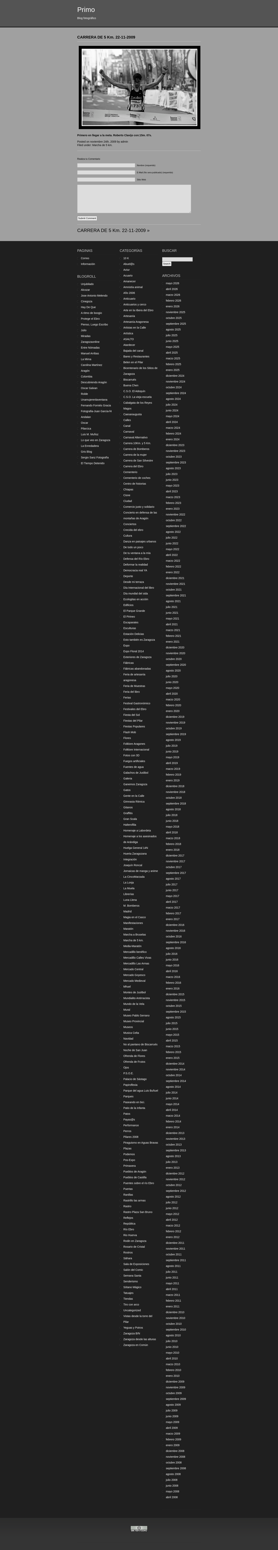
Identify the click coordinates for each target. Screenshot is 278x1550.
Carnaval (128, 431)
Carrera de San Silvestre (138, 460)
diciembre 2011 (175, 1242)
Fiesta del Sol (131, 714)
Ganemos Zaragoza (135, 784)
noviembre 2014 (175, 1069)
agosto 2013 (173, 1156)
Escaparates (130, 622)
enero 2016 (173, 988)
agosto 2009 (173, 1404)
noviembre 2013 (175, 1138)
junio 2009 (172, 1416)
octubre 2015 (174, 1005)
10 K (126, 258)
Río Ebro (128, 1229)
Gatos (127, 790)
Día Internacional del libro (138, 587)
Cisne (126, 495)
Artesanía (129, 316)
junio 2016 (172, 959)
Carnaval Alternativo (135, 437)
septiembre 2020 (176, 664)
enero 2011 (173, 1306)
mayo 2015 (172, 1034)
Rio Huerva (130, 1235)
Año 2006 (129, 292)
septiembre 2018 (176, 803)
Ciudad (127, 501)
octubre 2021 (174, 589)
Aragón (85, 370)
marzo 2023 (173, 497)
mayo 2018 (172, 826)
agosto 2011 (173, 1266)
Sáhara (127, 1258)
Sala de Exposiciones (136, 1264)
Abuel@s (128, 264)
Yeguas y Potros (133, 1327)
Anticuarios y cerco (134, 304)
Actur (126, 269)
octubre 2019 (174, 728)
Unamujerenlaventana (94, 399)
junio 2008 (172, 1485)
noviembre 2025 (175, 312)
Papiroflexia (130, 1084)
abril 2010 (172, 1358)
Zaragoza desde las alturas (139, 1339)
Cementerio (130, 472)
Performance (131, 1125)
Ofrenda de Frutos (134, 1061)
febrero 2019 (173, 774)
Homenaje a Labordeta (137, 830)
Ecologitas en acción (135, 599)
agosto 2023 (173, 468)
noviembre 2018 (175, 791)
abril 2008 (172, 1497)
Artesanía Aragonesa (136, 321)
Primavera (129, 1165)
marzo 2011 (173, 1294)
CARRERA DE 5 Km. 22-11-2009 (106, 37)
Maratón (128, 928)
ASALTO (128, 339)
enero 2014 (173, 1127)
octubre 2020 (174, 659)
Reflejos (128, 1217)
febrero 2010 (173, 1370)
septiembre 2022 (176, 526)
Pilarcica (86, 428)
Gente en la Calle (133, 795)
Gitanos (128, 807)
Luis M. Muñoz (89, 434)
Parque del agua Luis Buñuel (140, 1090)
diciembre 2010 (175, 1312)
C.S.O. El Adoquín (134, 391)
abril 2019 (172, 763)
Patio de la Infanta (134, 1108)
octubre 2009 (174, 1393)
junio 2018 (172, 820)
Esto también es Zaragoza (139, 639)
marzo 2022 (173, 560)
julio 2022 (171, 537)
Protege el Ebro (90, 318)
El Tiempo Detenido (92, 463)
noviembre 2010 (175, 1318)
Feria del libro (131, 691)
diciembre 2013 (175, 1133)
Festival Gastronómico (136, 703)
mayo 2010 (172, 1352)
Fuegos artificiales (134, 761)
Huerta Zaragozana (135, 853)
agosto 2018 (173, 809)
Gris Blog (86, 451)
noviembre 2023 (175, 450)
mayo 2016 (172, 965)
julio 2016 (171, 953)
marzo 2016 (173, 976)
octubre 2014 (174, 1075)
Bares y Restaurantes (136, 356)
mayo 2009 (172, 1422)
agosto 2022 (173, 531)
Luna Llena (130, 899)
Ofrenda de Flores (134, 1055)
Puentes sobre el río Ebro (138, 1183)
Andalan (86, 417)
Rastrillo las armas (134, 1200)
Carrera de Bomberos (136, 449)
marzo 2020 (173, 699)
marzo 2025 (173, 358)
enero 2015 (173, 1057)
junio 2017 (172, 890)
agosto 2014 (173, 1086)
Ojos (126, 1067)
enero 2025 (173, 370)
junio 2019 (172, 751)
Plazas (127, 1148)
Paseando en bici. (134, 1102)
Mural (126, 1009)
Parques (128, 1096)
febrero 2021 (173, 635)
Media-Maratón (132, 946)
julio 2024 (171, 404)
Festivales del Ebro (134, 709)
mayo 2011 (172, 1283)
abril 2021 (172, 624)
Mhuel (127, 986)
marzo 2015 (173, 1046)
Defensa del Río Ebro (136, 558)
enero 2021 (173, 641)
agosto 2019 (173, 739)
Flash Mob (129, 732)
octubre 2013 (174, 1144)
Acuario (127, 275)
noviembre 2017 (175, 861)
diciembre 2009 (175, 1381)
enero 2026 (173, 306)
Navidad (128, 1038)
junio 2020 (172, 682)
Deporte (128, 576)
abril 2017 (172, 901)
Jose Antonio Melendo (94, 295)
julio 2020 (171, 676)
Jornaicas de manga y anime (140, 871)
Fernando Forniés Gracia (96, 405)
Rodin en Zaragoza (134, 1240)
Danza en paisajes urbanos (139, 541)
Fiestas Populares (134, 726)
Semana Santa (132, 1275)
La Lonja (128, 882)
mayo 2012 (172, 1213)
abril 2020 (172, 693)
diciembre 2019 (175, 716)
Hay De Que (88, 307)
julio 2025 (171, 335)
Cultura (127, 535)
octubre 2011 (174, 1254)
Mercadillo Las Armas (136, 963)
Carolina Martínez (91, 364)
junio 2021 (172, 612)
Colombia (86, 376)
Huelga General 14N (135, 847)
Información (88, 264)
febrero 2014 (173, 1121)
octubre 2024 (174, 387)
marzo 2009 (173, 1433)
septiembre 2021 (176, 595)
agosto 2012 (173, 1196)
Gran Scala (130, 818)
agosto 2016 (173, 948)
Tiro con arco (131, 1304)
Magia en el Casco (134, 917)
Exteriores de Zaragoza (137, 657)
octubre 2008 (174, 1462)
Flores (127, 738)
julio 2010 (171, 1341)
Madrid (127, 911)
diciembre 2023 (175, 445)
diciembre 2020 (175, 647)
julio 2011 (171, 1271)
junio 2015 (172, 1029)
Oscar (84, 422)
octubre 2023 (174, 456)
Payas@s (129, 1119)
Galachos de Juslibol (135, 772)
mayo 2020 (172, 687)
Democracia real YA (135, 570)
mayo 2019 (172, 757)
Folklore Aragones (134, 743)
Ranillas (128, 1194)
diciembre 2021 (175, 578)
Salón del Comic (133, 1269)
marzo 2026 (173, 294)
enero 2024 (173, 439)
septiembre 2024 (176, 393)
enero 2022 (173, 572)
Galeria (127, 778)
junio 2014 (172, 1098)
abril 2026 (172, 289)
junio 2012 (172, 1208)
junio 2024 (172, 410)
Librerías (128, 894)
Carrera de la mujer (135, 454)
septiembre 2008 (176, 1468)
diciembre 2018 (175, 786)
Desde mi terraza (133, 581)
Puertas (128, 1188)
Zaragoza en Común (135, 1345)
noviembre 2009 (175, 1387)
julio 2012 (171, 1202)
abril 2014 (172, 1109)
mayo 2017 (172, 896)
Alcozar (85, 289)
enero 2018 (173, 849)
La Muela (129, 888)
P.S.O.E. (128, 1073)
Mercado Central (133, 969)
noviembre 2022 (175, 514)
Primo (86, 9)
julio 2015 (171, 1023)
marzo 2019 (173, 768)
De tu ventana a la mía (137, 553)
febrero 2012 (173, 1231)
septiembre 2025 (176, 323)
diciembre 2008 (175, 1450)
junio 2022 (172, 543)
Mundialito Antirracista (136, 998)
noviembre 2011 (175, 1248)
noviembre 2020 (175, 653)
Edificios (128, 605)
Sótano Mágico (132, 1287)
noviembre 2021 (175, 583)
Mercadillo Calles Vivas (137, 957)
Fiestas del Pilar (133, 720)
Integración (130, 859)
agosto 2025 (173, 329)
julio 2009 (171, 1410)
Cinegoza (86, 301)
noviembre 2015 (175, 1000)
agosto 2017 (173, 878)
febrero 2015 (173, 1052)
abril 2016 (172, 971)
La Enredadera (90, 445)
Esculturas (129, 628)
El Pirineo (129, 616)
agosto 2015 (173, 1017)
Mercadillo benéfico (135, 951)
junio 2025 (172, 341)
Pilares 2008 (130, 1136)
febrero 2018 (173, 844)
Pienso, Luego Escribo (94, 324)
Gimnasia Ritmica (134, 801)
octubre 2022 (174, 520)
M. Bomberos (131, 905)
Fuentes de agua (133, 766)
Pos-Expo (129, 1160)
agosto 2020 (173, 670)
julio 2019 (171, 745)
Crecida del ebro (133, 529)
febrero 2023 (173, 502)
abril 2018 (172, 832)
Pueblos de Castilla (135, 1177)
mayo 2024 (172, 416)
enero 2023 (173, 508)
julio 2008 (171, 1479)
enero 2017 (173, 919)
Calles (127, 420)
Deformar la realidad (135, 564)
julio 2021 (171, 607)
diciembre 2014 (175, 1063)
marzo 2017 (173, 907)
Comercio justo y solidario (138, 506)
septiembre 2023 (176, 462)
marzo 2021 (173, 630)
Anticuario (129, 298)
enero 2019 (173, 780)
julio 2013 (171, 1161)
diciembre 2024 (175, 375)
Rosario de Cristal (134, 1246)
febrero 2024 (173, 433)
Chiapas (128, 489)
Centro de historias (134, 483)
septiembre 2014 (176, 1081)
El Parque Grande (134, 610)
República (129, 1223)
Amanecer (129, 281)
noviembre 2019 (175, 722)
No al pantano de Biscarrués (140, 1044)
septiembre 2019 (176, 734)
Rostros (128, 1252)
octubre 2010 (174, 1323)
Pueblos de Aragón (134, 1171)
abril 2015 (172, 1040)
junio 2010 (172, 1346)
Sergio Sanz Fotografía (95, 457)
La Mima (86, 359)
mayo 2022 (172, 549)
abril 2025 (172, 352)
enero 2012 (173, 1237)
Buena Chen (130, 385)
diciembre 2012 (175, 1173)
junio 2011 (172, 1277)
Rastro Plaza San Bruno (137, 1212)
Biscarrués (129, 379)
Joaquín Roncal (132, 865)
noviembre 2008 (175, 1456)
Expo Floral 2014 (133, 651)
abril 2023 (172, 491)
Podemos (129, 1154)
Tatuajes (128, 1292)
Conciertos (129, 524)
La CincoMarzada (134, 876)
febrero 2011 (173, 1300)
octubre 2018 (174, 797)
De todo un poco (133, 547)
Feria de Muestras (134, 686)
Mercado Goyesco (134, 975)
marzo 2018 (173, 838)
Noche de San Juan (135, 1050)
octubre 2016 (174, 936)
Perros (127, 1131)
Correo (85, 258)
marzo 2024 (173, 427)
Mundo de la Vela (133, 1003)
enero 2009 (173, 1445)
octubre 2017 (174, 867)
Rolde (84, 393)
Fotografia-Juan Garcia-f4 (96, 411)
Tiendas (128, 1298)
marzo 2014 (173, 1115)
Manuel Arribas (90, 353)
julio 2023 (171, 474)
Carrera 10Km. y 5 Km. (137, 443)
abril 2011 (172, 1289)
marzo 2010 (173, 1364)
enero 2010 (173, 1375)
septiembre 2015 (176, 1011)
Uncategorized (132, 1310)
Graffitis (128, 813)
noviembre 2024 (175, 381)
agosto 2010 (173, 1335)
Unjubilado (87, 284)
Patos (126, 1113)
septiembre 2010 (176, 1329)
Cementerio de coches (136, 477)
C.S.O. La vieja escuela (137, 396)
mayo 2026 (172, 283)
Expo (126, 645)
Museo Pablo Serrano (136, 1015)
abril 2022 (172, 554)
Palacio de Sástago (135, 1079)
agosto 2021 (173, 601)
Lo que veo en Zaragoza (95, 440)
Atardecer (129, 344)
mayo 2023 (172, 485)
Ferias (127, 697)
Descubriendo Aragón (94, 382)
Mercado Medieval (134, 980)
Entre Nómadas (90, 347)
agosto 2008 (173, 1474)
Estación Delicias (133, 633)
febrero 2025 (173, 364)
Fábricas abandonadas (137, 668)
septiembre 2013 (176, 1150)
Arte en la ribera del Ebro (138, 310)
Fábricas (128, 662)
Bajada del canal (133, 350)
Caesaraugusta (132, 414)
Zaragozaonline (90, 341)
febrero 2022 (173, 566)
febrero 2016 (173, 982)
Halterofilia (129, 824)
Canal (127, 425)
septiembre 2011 (176, 1260)
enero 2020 (173, 711)
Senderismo (130, 1281)
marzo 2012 (173, 1225)
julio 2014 (171, 1092)
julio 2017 (171, 884)
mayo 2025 (172, 346)
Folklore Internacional (136, 749)
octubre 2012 (174, 1185)
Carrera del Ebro (133, 466)
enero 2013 (173, 1167)
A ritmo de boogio (91, 312)
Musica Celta (131, 1032)
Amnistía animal (133, 287)
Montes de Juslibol (134, 992)
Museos (128, 1027)
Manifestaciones (133, 923)
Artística (128, 333)
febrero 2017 (173, 913)
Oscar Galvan (89, 388)
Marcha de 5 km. (102, 145)
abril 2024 (172, 422)
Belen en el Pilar (133, 362)
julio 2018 (171, 815)
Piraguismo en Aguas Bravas (140, 1142)
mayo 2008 (172, 1491)
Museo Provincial (133, 1021)
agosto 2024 (173, 398)
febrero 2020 (173, 705)
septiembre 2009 (176, 1398)
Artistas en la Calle (134, 327)
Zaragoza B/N (131, 1333)
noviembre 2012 (175, 1179)
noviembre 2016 (175, 930)
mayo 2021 (172, 618)
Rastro (127, 1206)
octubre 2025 (174, 317)
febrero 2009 (173, 1439)
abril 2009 (172, 1427)
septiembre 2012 (176, 1190)
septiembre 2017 (176, 872)
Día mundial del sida (135, 593)
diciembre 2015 (175, 994)
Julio (83, 330)
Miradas (86, 336)
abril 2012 (172, 1219)
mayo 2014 (172, 1104)
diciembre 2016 (175, 924)
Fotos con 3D (131, 755)
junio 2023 (172, 479)
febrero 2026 (173, 300)
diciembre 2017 (175, 855)
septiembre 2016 (176, 942)
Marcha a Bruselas (134, 934)
